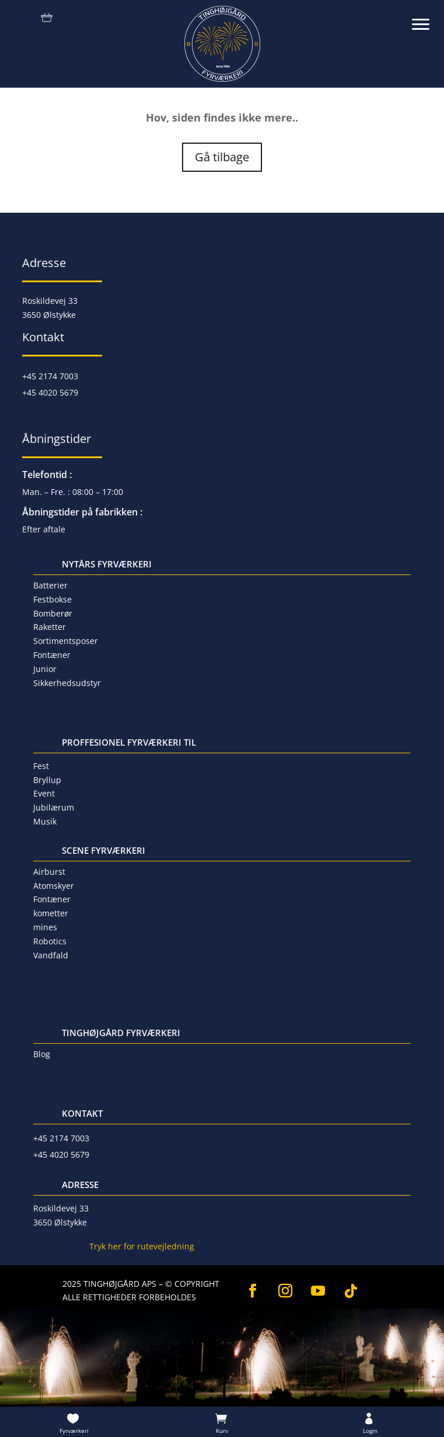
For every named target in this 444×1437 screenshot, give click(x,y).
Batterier (50, 585)
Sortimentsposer (65, 640)
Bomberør (52, 613)
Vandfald (50, 955)
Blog (41, 1053)
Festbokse (52, 599)
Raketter (49, 626)
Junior (45, 668)
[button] (426, 17)
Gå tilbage (222, 157)
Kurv (222, 1430)
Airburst (49, 871)
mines (45, 927)
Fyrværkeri (74, 1430)
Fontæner (52, 654)
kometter (50, 913)
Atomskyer (53, 885)
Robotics (50, 941)
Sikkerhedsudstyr (67, 682)
